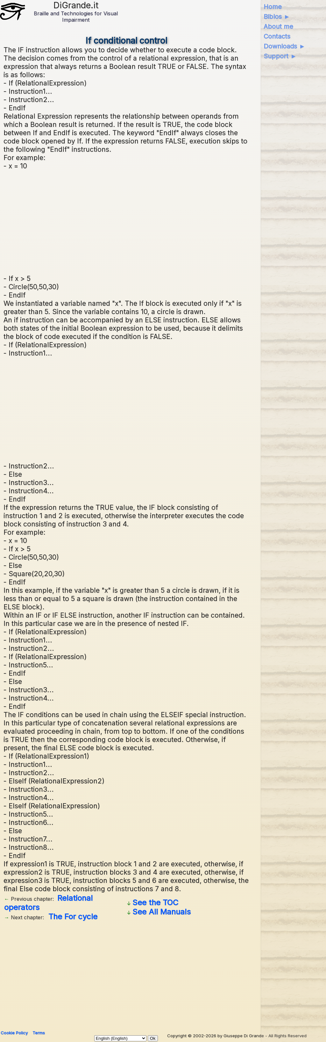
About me (278, 26)
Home (273, 7)
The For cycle (72, 916)
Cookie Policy (14, 1032)
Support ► (280, 56)
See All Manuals (161, 911)
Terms (38, 1032)
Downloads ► (284, 46)
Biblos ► (277, 16)
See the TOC (155, 902)
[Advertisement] (162, 221)
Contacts (277, 36)
